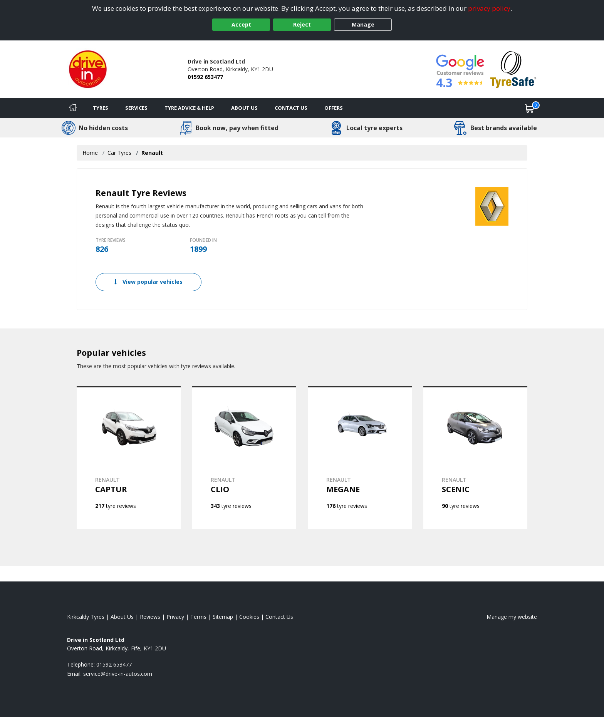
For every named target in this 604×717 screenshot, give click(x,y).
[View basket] (530, 108)
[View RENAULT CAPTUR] (129, 457)
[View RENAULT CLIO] (244, 457)
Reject (302, 24)
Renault (152, 152)
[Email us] (117, 673)
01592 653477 (205, 76)
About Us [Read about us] (122, 616)
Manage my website (512, 616)
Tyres (100, 107)
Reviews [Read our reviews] (150, 616)
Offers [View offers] (333, 107)
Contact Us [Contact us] (291, 107)
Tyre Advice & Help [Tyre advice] (189, 107)
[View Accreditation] (513, 68)
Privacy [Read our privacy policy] (175, 616)
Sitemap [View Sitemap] (223, 616)
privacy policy (489, 8)
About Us (244, 107)
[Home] (72, 108)
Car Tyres (119, 152)
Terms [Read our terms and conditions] (198, 616)
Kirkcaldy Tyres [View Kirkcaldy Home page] (85, 616)
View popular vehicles (148, 281)
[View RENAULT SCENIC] (475, 457)
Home (90, 152)
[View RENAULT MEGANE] (360, 457)
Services (136, 107)
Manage (363, 24)
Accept (241, 24)
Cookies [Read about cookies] (249, 616)
